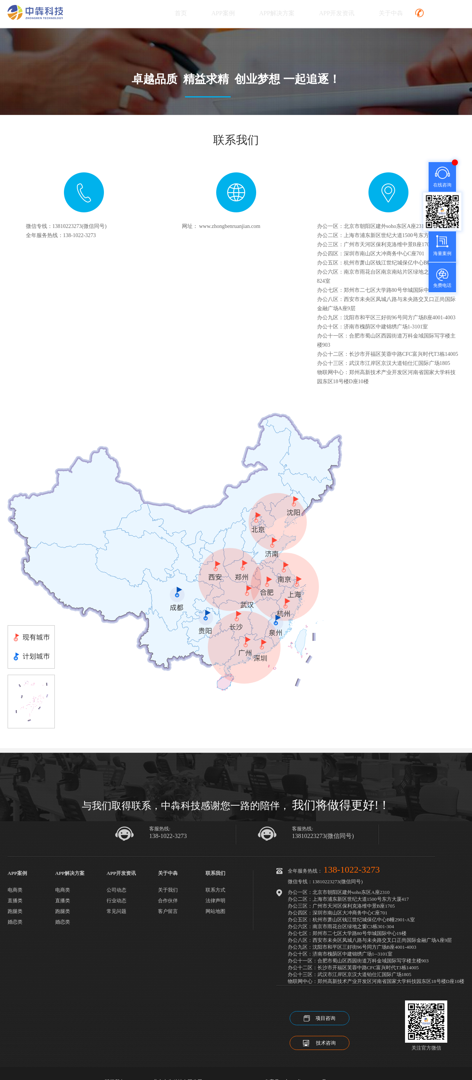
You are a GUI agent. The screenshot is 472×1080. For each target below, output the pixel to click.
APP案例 (222, 13)
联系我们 (215, 873)
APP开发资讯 (336, 13)
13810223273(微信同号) (323, 836)
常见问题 (116, 911)
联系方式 (215, 890)
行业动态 (116, 900)
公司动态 (116, 890)
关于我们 (168, 890)
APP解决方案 (277, 13)
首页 (181, 13)
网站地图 (215, 911)
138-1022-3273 (168, 836)
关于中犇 (391, 13)
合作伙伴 (168, 900)
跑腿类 (15, 911)
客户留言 (168, 911)
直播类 (15, 900)
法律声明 (215, 900)
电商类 (15, 890)
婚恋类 (15, 922)
